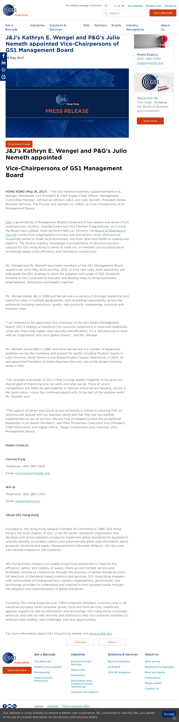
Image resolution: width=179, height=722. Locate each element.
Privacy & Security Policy (76, 706)
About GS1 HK (147, 98)
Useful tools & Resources (43, 679)
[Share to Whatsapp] (3, 69)
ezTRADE (114, 667)
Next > (112, 642)
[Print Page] (3, 77)
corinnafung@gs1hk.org (32, 473)
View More (150, 121)
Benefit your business (48, 667)
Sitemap (38, 706)
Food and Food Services (81, 663)
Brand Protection (119, 661)
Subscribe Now (17, 670)
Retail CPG (78, 669)
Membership (42, 672)
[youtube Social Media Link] (10, 706)
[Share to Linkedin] (3, 62)
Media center (153, 683)
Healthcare (78, 675)
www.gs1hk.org (100, 633)
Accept (169, 714)
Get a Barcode (163, 13)
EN (106, 5)
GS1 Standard (135, 5)
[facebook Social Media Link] (5, 706)
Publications (152, 677)
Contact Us (170, 5)
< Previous (80, 642)
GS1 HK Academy (119, 672)
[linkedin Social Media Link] (14, 706)
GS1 (9, 222)
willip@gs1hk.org (27, 501)
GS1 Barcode (42, 661)
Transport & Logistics (84, 692)
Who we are (152, 661)
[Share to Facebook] (3, 55)
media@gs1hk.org (150, 63)
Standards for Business (159, 667)
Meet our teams (155, 672)
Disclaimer (53, 706)
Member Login (154, 5)
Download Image (19, 144)
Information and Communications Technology (82, 683)
